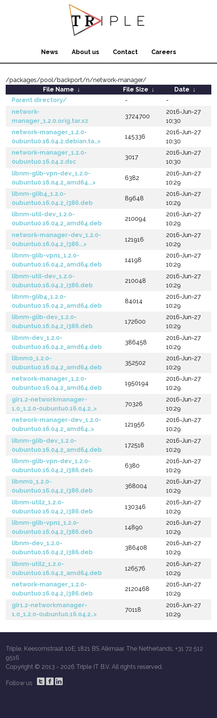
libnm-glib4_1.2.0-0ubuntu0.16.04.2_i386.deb (52, 198)
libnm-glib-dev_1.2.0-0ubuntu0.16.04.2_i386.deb (52, 321)
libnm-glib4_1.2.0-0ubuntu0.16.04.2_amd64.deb (57, 301)
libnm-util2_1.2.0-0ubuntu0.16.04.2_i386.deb (52, 507)
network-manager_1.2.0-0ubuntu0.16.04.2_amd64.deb (57, 383)
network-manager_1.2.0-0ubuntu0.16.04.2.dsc (49, 157)
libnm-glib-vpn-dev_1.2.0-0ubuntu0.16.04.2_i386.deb (52, 465)
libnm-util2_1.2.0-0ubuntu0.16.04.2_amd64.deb (57, 568)
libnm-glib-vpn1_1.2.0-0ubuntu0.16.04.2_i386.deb (52, 527)
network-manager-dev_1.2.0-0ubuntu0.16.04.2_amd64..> (56, 424)
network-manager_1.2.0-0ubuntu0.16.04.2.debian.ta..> (56, 137)
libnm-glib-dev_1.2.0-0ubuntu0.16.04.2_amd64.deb (57, 445)
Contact (125, 52)
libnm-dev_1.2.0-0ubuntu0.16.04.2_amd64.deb (57, 342)
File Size (135, 89)
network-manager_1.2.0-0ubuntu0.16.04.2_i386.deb (52, 589)
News (49, 52)
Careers (163, 52)
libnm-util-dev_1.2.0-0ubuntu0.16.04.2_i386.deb (52, 281)
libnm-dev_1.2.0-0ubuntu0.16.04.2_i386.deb (52, 548)
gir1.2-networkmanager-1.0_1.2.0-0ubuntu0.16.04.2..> (54, 404)
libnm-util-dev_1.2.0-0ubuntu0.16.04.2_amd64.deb (57, 219)
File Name (58, 89)
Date (181, 89)
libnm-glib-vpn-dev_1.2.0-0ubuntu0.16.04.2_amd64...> (54, 178)
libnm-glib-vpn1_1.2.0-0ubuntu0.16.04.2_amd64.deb (57, 260)
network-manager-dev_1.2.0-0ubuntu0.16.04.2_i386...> (56, 239)
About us (85, 52)
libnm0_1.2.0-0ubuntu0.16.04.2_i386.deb (52, 486)
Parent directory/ (39, 100)
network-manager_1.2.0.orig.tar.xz (50, 116)
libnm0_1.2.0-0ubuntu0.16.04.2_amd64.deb (57, 363)
